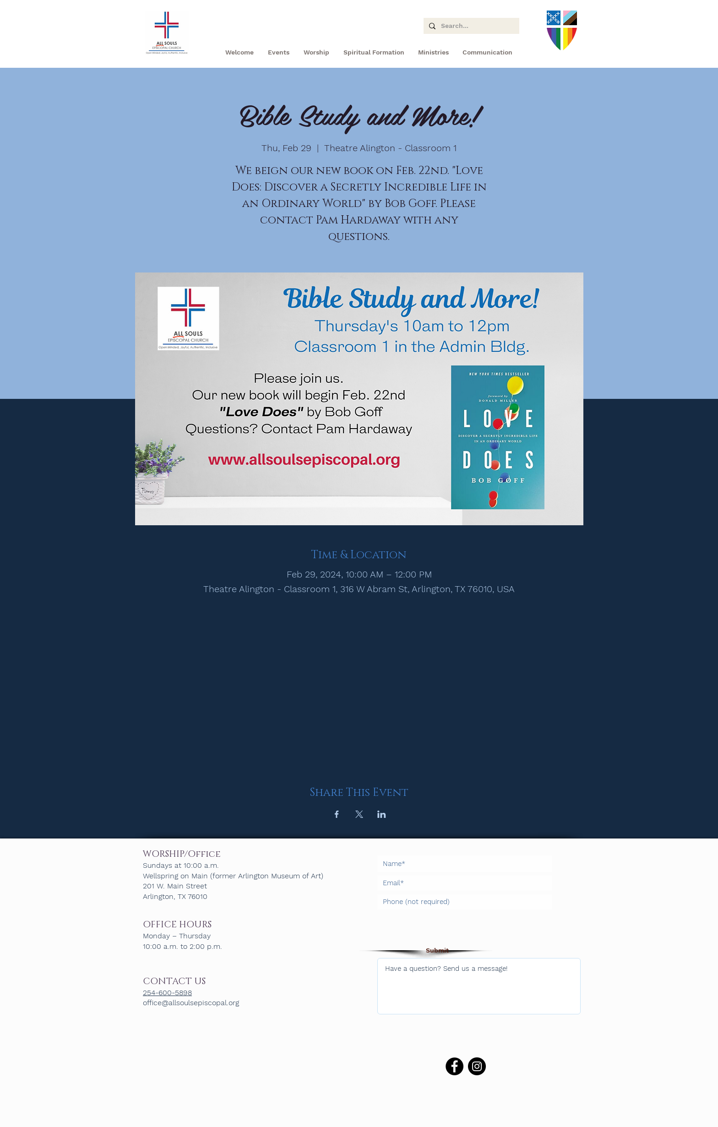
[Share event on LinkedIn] (381, 814)
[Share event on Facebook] (336, 814)
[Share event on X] (359, 814)
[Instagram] (477, 1066)
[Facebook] (454, 1066)
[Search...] (470, 26)
